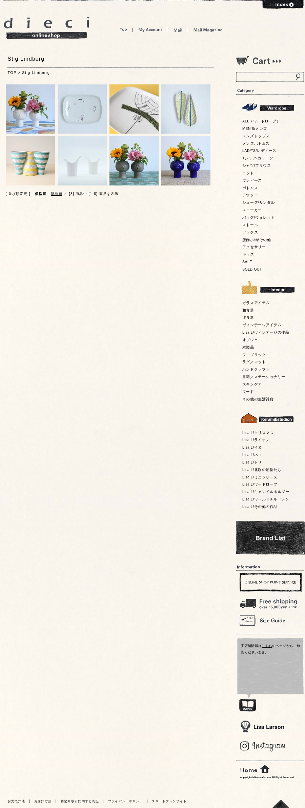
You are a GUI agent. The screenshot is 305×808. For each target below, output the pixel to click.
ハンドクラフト (256, 369)
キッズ (248, 254)
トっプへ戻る (281, 804)
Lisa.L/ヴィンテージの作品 (265, 332)
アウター (250, 195)
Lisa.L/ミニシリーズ (260, 477)
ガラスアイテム (256, 303)
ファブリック (254, 355)
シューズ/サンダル (258, 202)
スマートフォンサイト (169, 801)
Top (123, 29)
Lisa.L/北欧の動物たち (261, 470)
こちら (267, 646)
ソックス (250, 232)
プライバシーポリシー (125, 801)
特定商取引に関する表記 (80, 801)
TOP (12, 73)
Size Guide (269, 620)
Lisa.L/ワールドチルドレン (265, 499)
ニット (248, 173)
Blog (263, 746)
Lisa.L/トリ (252, 462)
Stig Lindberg (36, 73)
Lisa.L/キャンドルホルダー (265, 492)
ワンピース (252, 180)
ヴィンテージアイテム (261, 325)
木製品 (248, 347)
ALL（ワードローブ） (261, 121)
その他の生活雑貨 (257, 399)
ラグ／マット (254, 362)
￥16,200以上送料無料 (269, 602)
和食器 (248, 310)
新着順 (56, 194)
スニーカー (252, 210)
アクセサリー (254, 247)
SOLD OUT (252, 269)
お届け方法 (43, 801)
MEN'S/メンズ (254, 128)
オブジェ (250, 340)
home (255, 769)
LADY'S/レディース (259, 151)
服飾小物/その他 (256, 240)
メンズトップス (256, 136)
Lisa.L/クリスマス (257, 433)
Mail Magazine (208, 29)
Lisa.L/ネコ (252, 455)
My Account (150, 29)
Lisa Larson (262, 726)
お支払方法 (16, 801)
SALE (247, 262)
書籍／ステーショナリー (263, 377)
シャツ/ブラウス (256, 165)
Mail (178, 29)
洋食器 (248, 317)
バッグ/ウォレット (258, 217)
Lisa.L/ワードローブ (260, 484)
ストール (250, 225)
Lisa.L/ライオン (256, 440)
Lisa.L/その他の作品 (260, 507)
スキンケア (252, 384)
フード (248, 392)
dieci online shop (47, 28)
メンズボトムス (256, 143)
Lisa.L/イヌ (252, 447)
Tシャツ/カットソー (259, 158)
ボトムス (250, 188)
